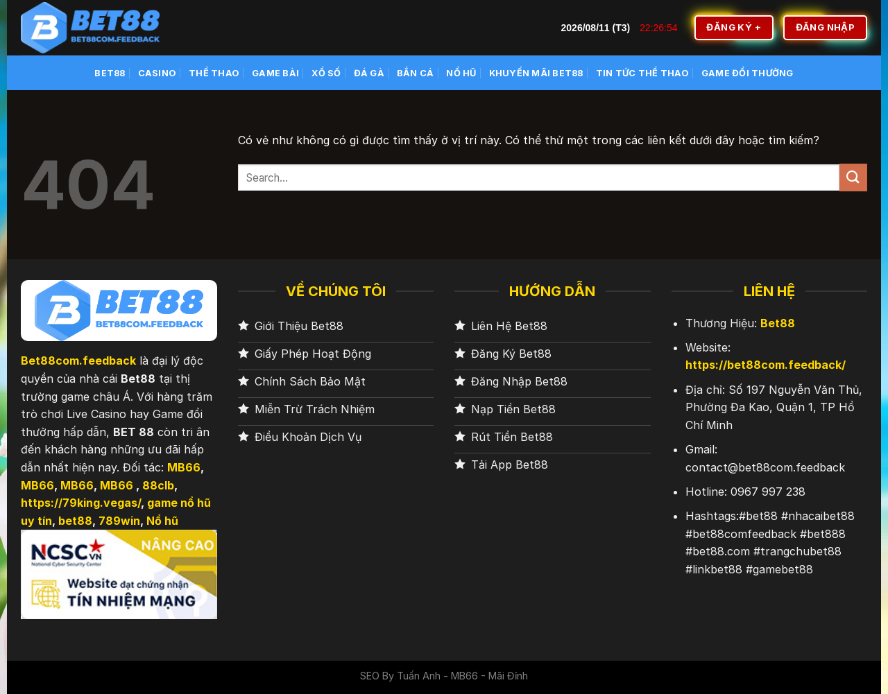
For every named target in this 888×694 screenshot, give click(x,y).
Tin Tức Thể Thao (642, 73)
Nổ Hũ (461, 73)
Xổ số (326, 73)
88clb (158, 485)
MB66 (183, 467)
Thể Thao (214, 73)
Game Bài (275, 73)
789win (119, 521)
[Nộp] (853, 177)
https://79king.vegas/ (81, 503)
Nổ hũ (162, 521)
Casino (157, 73)
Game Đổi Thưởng (747, 73)
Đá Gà (369, 73)
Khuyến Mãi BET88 (536, 73)
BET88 (109, 73)
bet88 (75, 521)
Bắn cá (415, 73)
